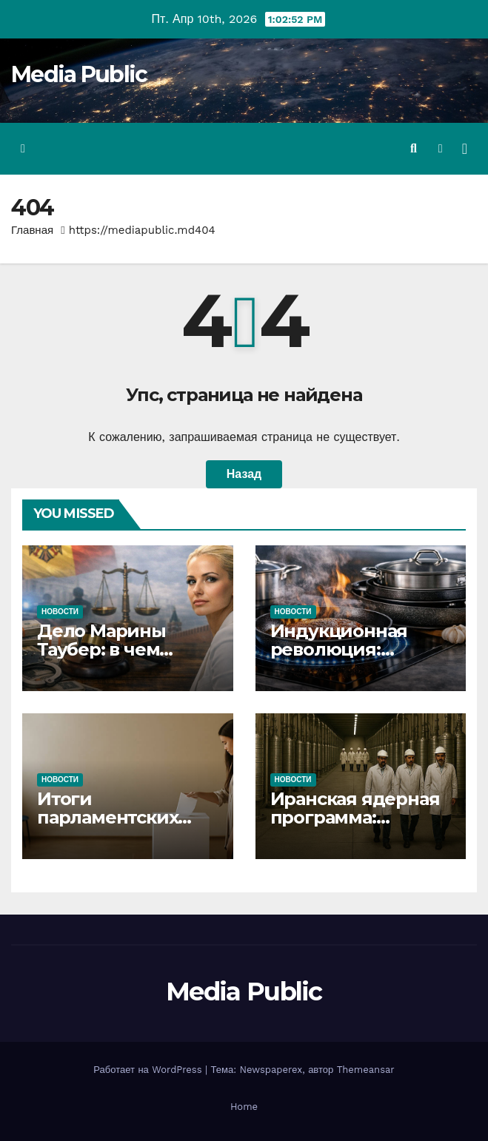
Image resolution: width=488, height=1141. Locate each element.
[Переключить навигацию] (464, 149)
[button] (413, 148)
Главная (32, 230)
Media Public (79, 74)
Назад (244, 474)
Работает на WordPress (149, 1069)
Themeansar (366, 1069)
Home (244, 1106)
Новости (59, 611)
